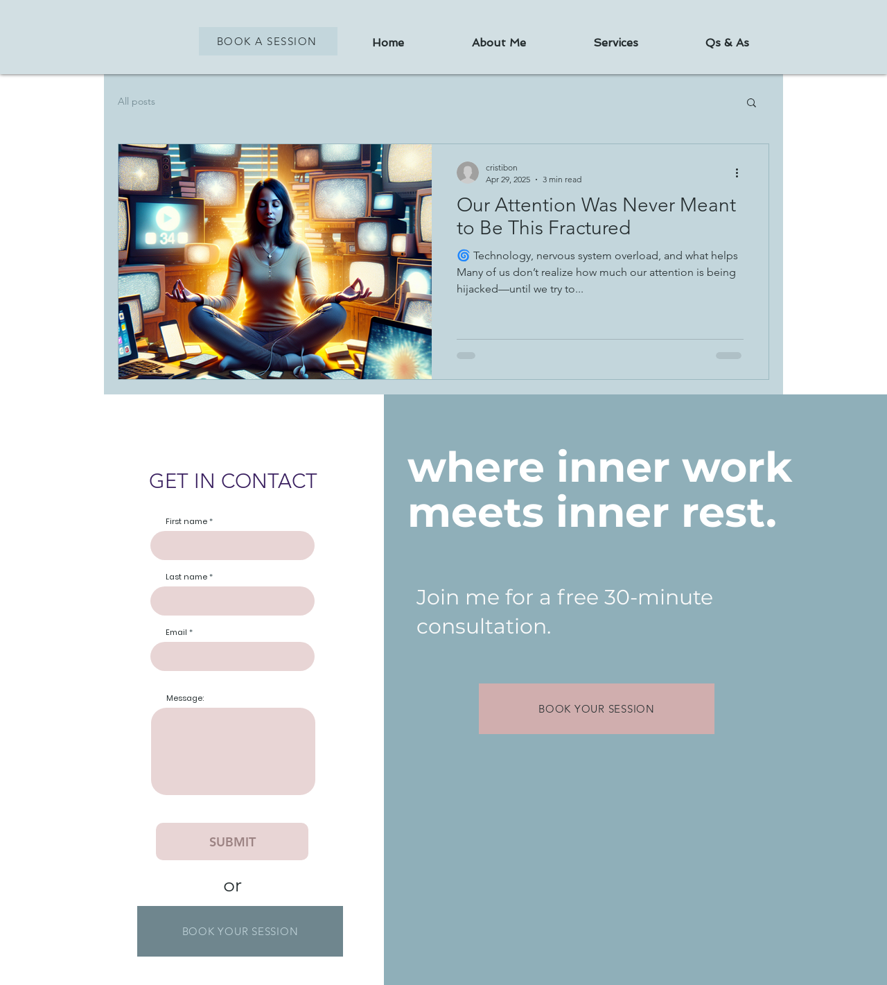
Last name (186, 577)
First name (186, 521)
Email (176, 632)
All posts (136, 101)
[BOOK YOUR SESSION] (240, 931)
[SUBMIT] (232, 841)
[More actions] (741, 172)
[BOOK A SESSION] (268, 41)
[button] (751, 103)
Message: (185, 698)
